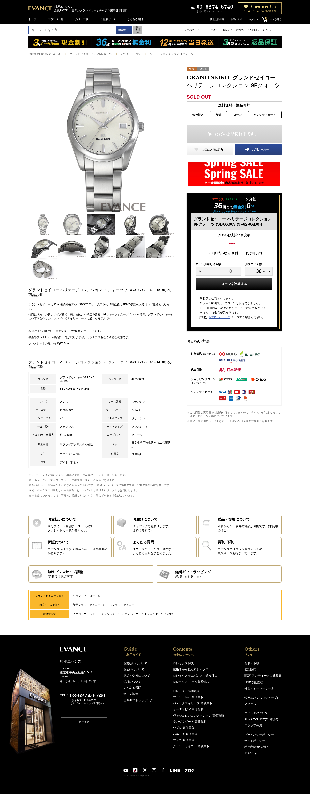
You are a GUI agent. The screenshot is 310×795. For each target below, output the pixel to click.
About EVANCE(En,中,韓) (263, 722)
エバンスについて (258, 717)
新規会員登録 (215, 19)
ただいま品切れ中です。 (236, 133)
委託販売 (253, 676)
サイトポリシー (257, 743)
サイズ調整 (129, 699)
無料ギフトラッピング (136, 704)
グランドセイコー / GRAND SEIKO (87, 53)
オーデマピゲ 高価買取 (190, 713)
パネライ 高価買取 (187, 736)
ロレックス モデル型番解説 (192, 687)
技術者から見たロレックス (192, 676)
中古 (132, 53)
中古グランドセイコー (120, 613)
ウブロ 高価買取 (186, 731)
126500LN (253, 30)
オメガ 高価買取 (186, 742)
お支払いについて (219, 317)
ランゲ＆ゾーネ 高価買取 (191, 725)
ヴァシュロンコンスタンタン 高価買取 (199, 719)
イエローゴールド (84, 621)
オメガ (213, 30)
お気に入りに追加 (212, 149)
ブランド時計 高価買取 (190, 702)
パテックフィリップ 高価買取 (194, 708)
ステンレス (108, 621)
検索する (119, 30)
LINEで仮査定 (256, 687)
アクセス (253, 708)
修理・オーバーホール (261, 693)
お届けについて (132, 676)
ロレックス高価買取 (188, 696)
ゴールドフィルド (147, 621)
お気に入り (234, 19)
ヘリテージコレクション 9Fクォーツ (163, 53)
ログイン (251, 19)
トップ (32, 19)
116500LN (226, 30)
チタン (125, 621)
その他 (118, 53)
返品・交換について (134, 682)
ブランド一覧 (55, 19)
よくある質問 (135, 19)
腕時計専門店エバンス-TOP (43, 53)
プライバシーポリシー (261, 737)
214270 (267, 30)
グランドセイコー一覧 (86, 605)
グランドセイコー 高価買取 (192, 748)
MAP (66, 686)
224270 (240, 30)
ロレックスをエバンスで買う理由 (196, 682)
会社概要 (83, 731)
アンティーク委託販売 (265, 682)
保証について (131, 687)
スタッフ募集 (256, 728)
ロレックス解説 (186, 670)
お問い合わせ (260, 149)
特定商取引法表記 (258, 749)
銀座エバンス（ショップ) (262, 702)
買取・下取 (81, 19)
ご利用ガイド (107, 19)
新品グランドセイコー (86, 613)
